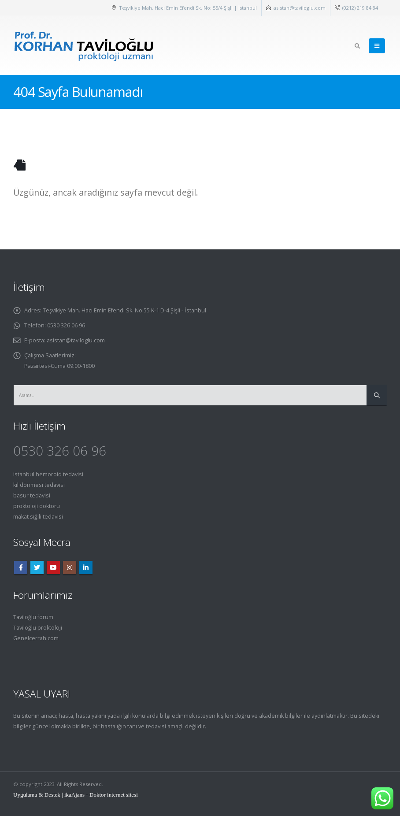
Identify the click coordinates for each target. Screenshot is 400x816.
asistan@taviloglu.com (300, 7)
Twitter (37, 567)
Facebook (20, 567)
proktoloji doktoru (36, 506)
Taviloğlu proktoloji (37, 627)
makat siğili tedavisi (38, 516)
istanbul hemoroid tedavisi (48, 474)
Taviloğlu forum (33, 617)
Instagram (69, 567)
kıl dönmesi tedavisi (39, 485)
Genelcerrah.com (36, 638)
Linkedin (86, 567)
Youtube (53, 567)
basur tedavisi (31, 495)
